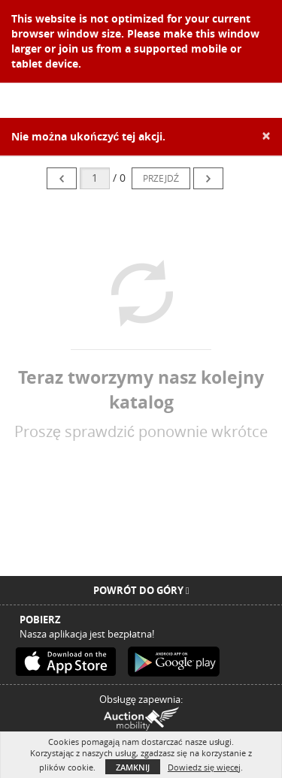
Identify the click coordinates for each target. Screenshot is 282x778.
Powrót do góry (141, 590)
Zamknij (133, 767)
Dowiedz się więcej (204, 767)
